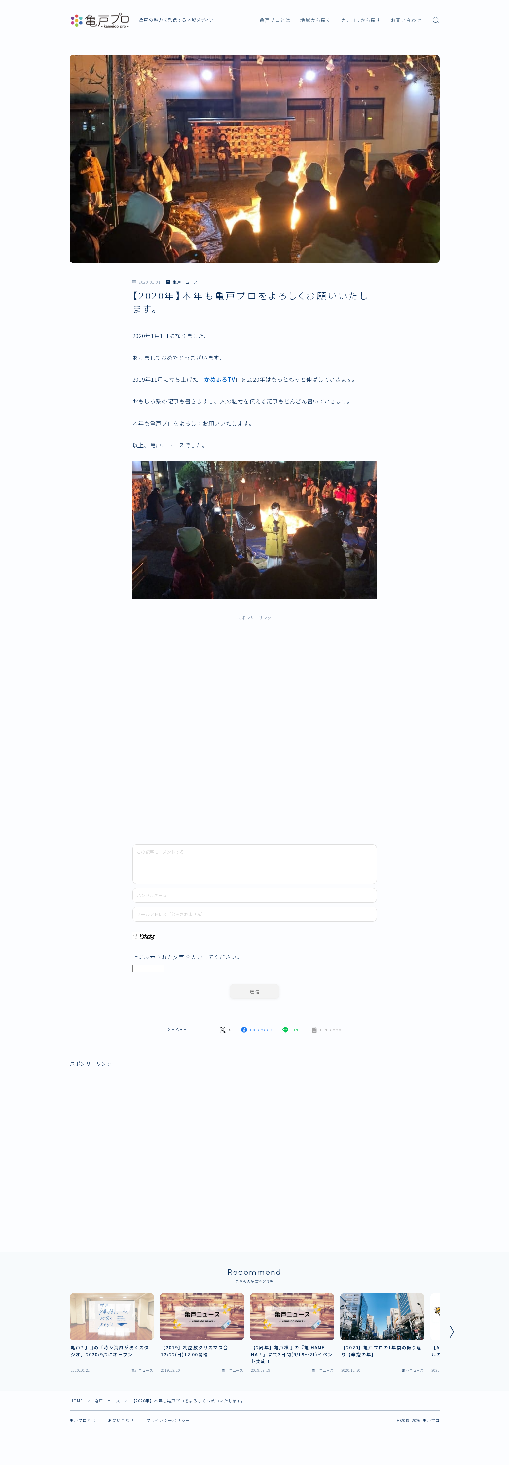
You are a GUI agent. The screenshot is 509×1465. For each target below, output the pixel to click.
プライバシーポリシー (168, 1420)
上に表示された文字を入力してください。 (187, 957)
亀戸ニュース (182, 282)
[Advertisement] (201, 726)
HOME (76, 1400)
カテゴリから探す (361, 20)
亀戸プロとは (275, 20)
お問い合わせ (406, 20)
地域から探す (315, 20)
